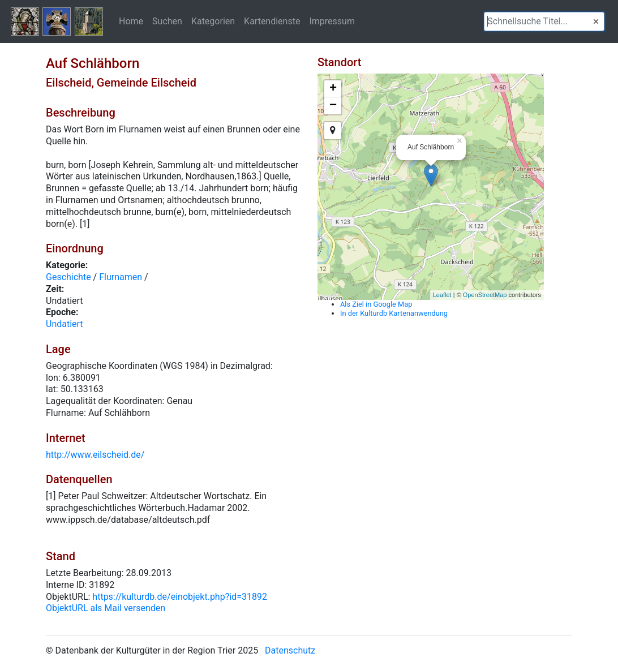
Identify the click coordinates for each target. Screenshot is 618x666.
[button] (595, 21)
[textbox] (544, 21)
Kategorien (213, 21)
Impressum (332, 21)
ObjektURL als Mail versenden (105, 608)
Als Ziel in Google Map (376, 304)
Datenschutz (290, 650)
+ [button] (333, 88)
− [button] (333, 105)
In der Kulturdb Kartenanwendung (394, 313)
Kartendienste (272, 21)
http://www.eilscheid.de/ (95, 454)
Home (131, 21)
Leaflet (442, 294)
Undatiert (64, 324)
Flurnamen (120, 277)
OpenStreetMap (485, 294)
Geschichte (68, 277)
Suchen (167, 21)
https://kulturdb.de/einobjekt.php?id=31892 (179, 596)
